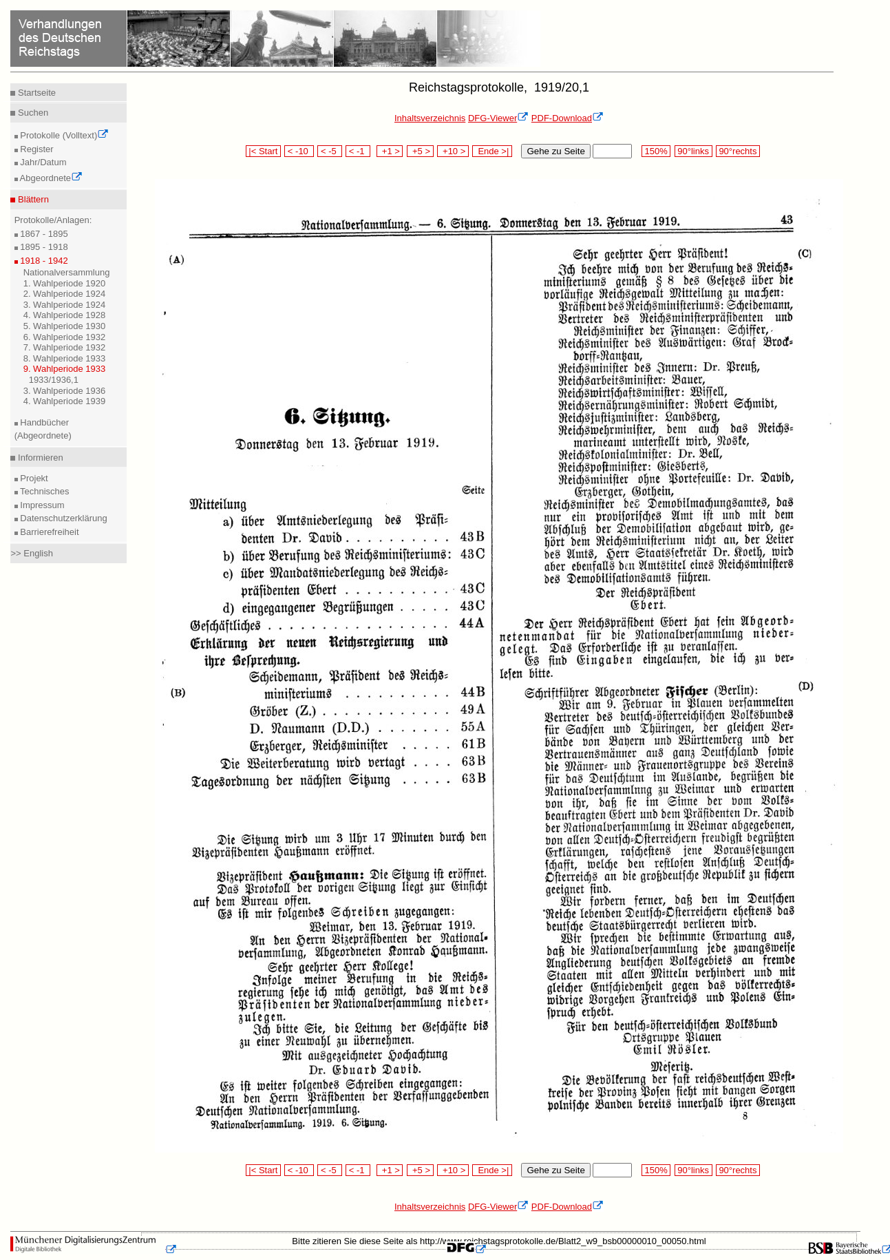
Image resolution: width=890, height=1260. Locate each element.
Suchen (31, 112)
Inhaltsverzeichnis (429, 118)
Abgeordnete (50, 178)
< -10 (299, 151)
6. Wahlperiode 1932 (64, 337)
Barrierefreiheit (48, 532)
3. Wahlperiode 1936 (64, 391)
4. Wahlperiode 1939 (64, 401)
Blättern (31, 199)
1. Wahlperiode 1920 (64, 283)
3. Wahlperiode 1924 (64, 305)
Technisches (44, 491)
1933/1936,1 (53, 380)
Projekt (33, 478)
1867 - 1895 (43, 234)
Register (36, 149)
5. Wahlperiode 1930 (64, 326)
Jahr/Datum (42, 162)
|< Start (263, 151)
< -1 (358, 151)
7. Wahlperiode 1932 (64, 347)
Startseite (35, 92)
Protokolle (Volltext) (63, 135)
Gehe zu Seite (555, 151)
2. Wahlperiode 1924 (64, 293)
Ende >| (492, 151)
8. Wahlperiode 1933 (64, 358)
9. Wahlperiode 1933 (64, 369)
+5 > (420, 151)
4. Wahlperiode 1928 (64, 315)
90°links (693, 151)
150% (656, 151)
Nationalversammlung (66, 272)
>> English (31, 553)
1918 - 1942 (43, 260)
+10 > (453, 151)
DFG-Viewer (498, 118)
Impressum (41, 505)
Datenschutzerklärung (62, 518)
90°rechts (738, 151)
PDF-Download (567, 118)
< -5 (329, 151)
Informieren (39, 457)
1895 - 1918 (43, 247)
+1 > (390, 151)
